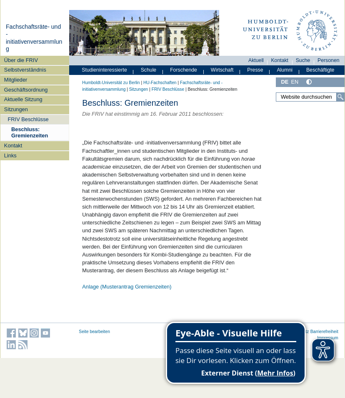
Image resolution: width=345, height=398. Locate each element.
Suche (303, 60)
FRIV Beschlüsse (28, 119)
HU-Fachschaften (160, 82)
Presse (255, 70)
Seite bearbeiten (94, 331)
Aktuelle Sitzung (23, 99)
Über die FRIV (21, 60)
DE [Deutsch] (284, 82)
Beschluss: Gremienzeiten (29, 132)
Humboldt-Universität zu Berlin (111, 82)
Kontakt (13, 145)
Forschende (183, 70)
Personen (329, 60)
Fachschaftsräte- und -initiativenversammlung (34, 37)
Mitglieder (15, 80)
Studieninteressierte (104, 70)
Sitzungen (16, 109)
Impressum (327, 338)
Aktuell (256, 60)
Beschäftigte (320, 70)
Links (10, 155)
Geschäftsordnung (26, 90)
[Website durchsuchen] (310, 97)
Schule (149, 70)
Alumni (284, 70)
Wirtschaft (222, 70)
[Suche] (340, 97)
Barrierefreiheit (324, 331)
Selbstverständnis (25, 70)
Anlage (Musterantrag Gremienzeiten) (126, 287)
